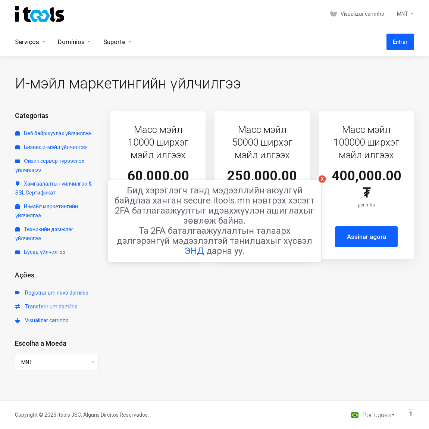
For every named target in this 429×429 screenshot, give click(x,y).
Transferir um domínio (46, 307)
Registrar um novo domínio (51, 293)
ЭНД (194, 250)
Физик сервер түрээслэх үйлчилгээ (49, 165)
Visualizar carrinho (42, 320)
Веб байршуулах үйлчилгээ (53, 133)
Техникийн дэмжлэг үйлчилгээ (44, 233)
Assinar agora (366, 236)
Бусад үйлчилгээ (40, 252)
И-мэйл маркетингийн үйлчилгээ (46, 210)
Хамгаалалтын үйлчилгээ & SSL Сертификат (53, 188)
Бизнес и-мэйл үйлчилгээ (51, 147)
